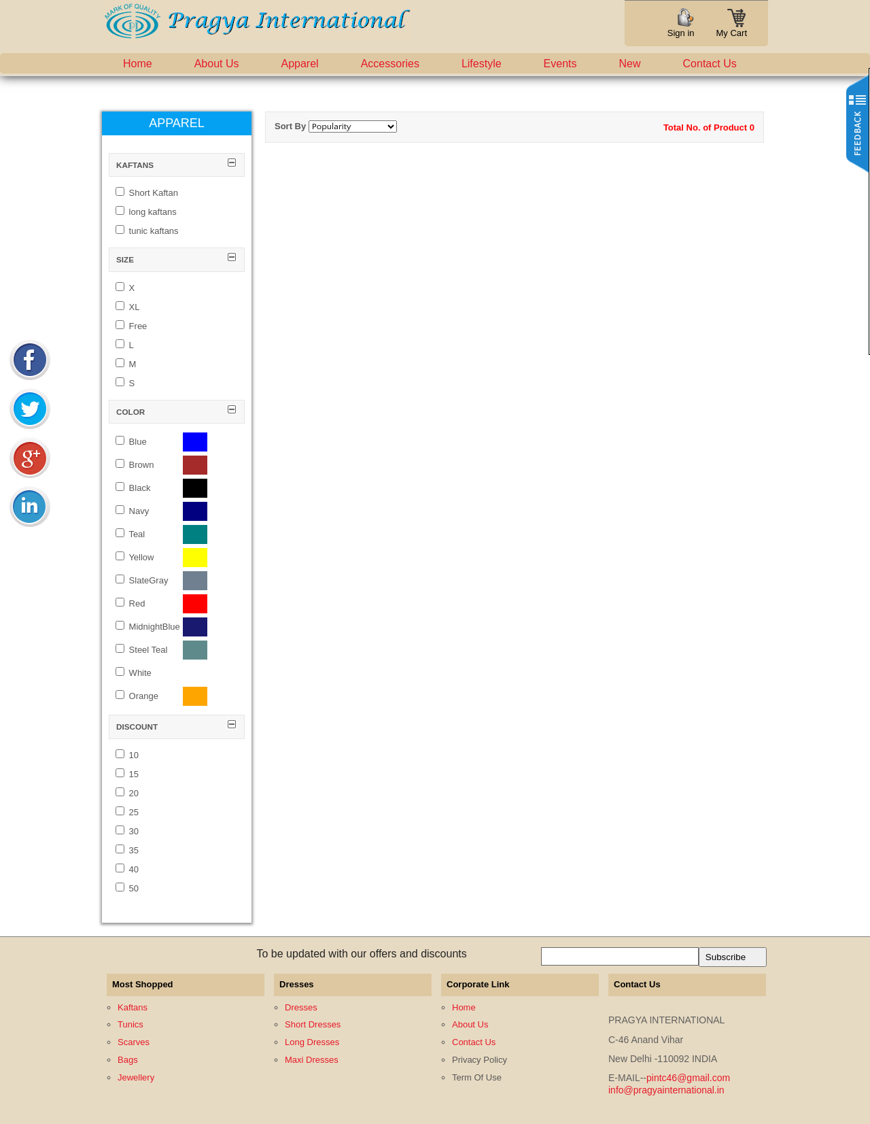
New (630, 63)
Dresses (301, 1007)
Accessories (390, 63)
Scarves (134, 1042)
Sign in (681, 33)
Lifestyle (482, 63)
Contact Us (710, 63)
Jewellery (136, 1077)
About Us (216, 63)
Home (137, 63)
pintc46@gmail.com (688, 1077)
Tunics (130, 1024)
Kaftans (132, 1007)
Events (560, 63)
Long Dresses (312, 1042)
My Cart (732, 29)
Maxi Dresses (311, 1060)
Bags (128, 1060)
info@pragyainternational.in (666, 1090)
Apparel (300, 63)
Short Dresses (313, 1024)
